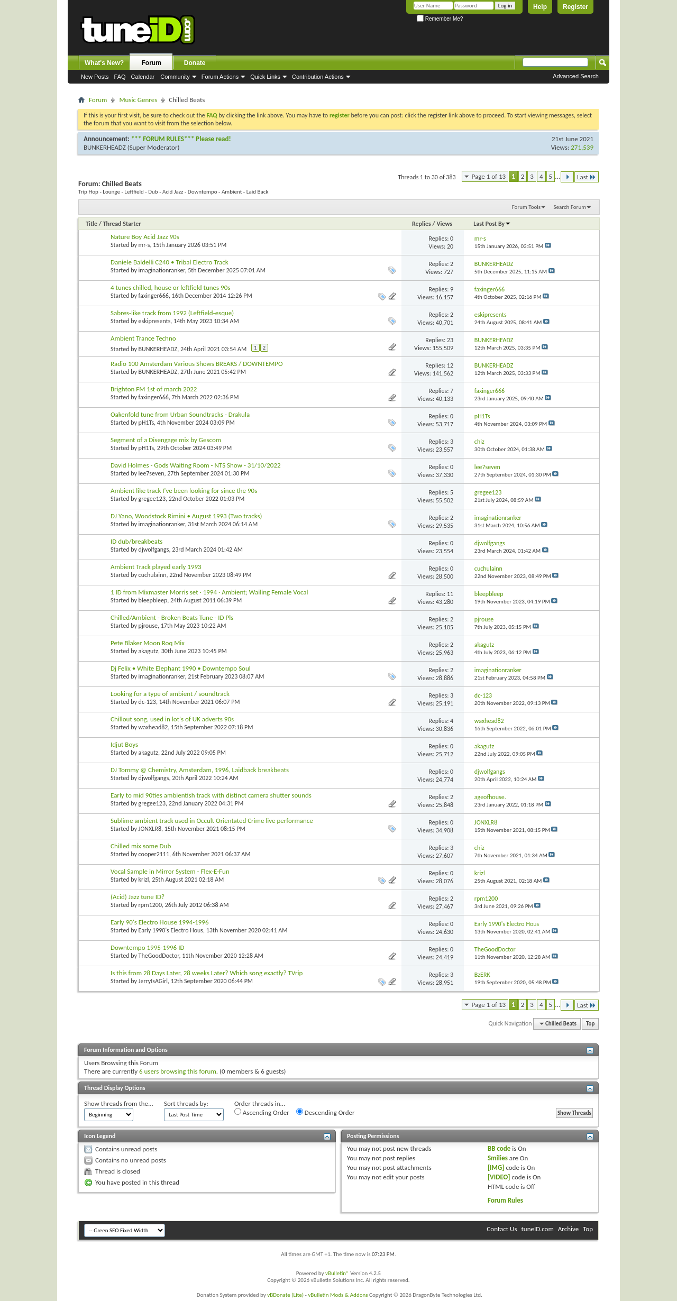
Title (91, 223)
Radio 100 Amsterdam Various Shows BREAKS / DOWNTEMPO (197, 364)
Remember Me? (440, 19)
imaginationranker (162, 270)
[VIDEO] (499, 1177)
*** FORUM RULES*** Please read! (181, 139)
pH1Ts (146, 422)
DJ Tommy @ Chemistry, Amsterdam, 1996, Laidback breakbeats (200, 770)
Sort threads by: (186, 1103)
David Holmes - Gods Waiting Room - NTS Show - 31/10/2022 (196, 465)
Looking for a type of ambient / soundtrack (170, 694)
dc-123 (147, 702)
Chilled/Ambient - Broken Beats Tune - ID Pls (172, 617)
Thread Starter (122, 223)
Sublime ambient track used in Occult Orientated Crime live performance (212, 820)
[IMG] (496, 1167)
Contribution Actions (318, 77)
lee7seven (151, 473)
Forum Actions (220, 77)
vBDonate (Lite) (285, 1294)
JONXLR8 (150, 828)
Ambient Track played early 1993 (156, 567)
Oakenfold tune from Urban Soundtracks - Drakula (180, 414)
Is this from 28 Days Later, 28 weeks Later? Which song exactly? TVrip (207, 973)
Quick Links (265, 77)
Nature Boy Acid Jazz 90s (145, 237)
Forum (151, 63)
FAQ (120, 77)
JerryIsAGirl (153, 981)
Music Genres (138, 100)
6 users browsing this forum (177, 1071)
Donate (195, 63)
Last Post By (492, 223)
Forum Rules (505, 1200)
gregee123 (152, 498)
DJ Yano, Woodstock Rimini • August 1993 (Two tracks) (186, 516)
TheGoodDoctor (159, 955)
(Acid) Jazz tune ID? (137, 897)
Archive (568, 1229)
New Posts (95, 77)
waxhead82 (153, 727)
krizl (144, 879)
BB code (499, 1148)
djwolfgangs (154, 549)
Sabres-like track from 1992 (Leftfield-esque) (172, 313)
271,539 (582, 147)
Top (590, 1023)
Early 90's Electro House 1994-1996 (160, 922)
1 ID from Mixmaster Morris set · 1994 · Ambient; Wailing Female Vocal (209, 592)
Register (575, 7)
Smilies (498, 1158)
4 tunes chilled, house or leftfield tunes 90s (170, 287)
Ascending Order (261, 1112)
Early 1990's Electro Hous (171, 930)
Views (444, 223)
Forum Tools (526, 207)
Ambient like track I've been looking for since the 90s (184, 490)
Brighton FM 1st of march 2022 (154, 389)
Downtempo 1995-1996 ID (147, 947)
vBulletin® (337, 1273)
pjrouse (148, 625)
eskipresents (155, 321)
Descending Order (325, 1112)
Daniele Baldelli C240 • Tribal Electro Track (169, 262)
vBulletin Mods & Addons (338, 1294)
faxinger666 (154, 295)
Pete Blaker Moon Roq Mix (148, 643)
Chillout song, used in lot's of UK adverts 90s (172, 719)
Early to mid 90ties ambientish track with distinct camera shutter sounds (211, 795)
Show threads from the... (118, 1103)
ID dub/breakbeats (136, 541)
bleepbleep (153, 600)
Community (175, 77)
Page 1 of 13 (489, 176)
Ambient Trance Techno (143, 338)
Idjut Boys (124, 744)
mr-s (144, 245)
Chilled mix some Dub (141, 846)
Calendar (143, 77)
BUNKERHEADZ (105, 147)
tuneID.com (537, 1229)
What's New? (104, 63)
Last (586, 177)
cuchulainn (153, 575)
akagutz (148, 651)
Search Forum (570, 207)
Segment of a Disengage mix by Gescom (166, 440)
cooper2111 (154, 854)
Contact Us (502, 1229)
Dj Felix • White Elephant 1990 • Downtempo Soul (181, 668)
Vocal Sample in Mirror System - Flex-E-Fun (170, 871)
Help (540, 7)
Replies (421, 223)
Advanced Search (576, 76)
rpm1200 (150, 905)
